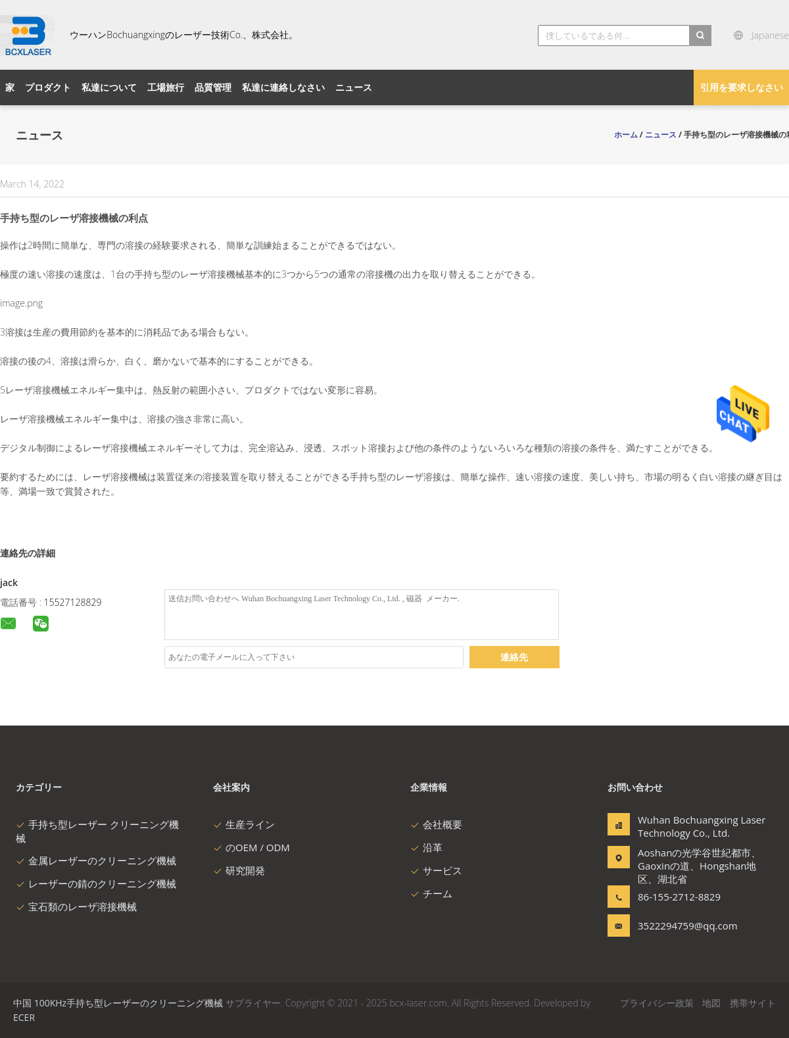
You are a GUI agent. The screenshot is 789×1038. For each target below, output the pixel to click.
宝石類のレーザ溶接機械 (76, 906)
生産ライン (244, 824)
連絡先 (514, 657)
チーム (431, 893)
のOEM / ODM (251, 847)
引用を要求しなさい (741, 87)
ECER (24, 1017)
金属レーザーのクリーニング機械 (96, 860)
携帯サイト (753, 1003)
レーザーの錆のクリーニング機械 (96, 883)
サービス (436, 870)
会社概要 (436, 824)
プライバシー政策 (657, 1003)
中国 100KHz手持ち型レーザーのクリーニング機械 (118, 1003)
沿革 (426, 847)
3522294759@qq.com (679, 925)
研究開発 (239, 870)
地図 (711, 1003)
